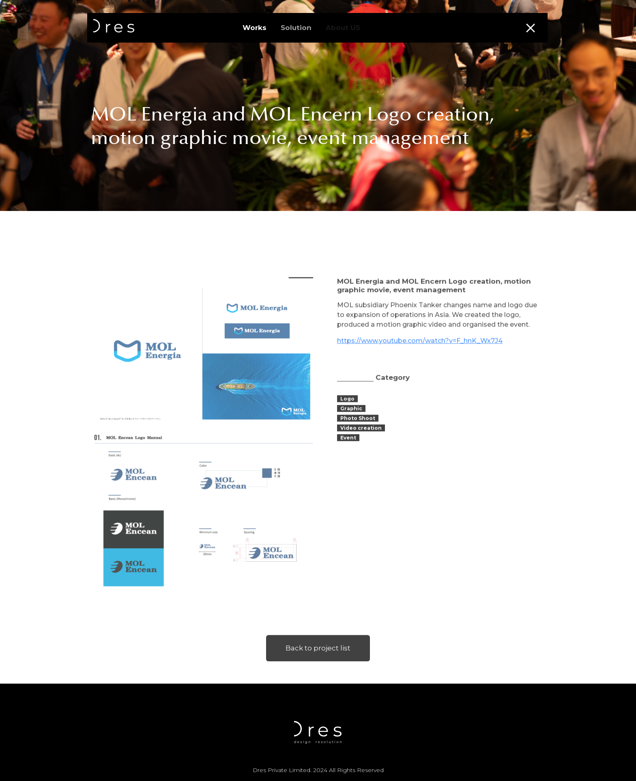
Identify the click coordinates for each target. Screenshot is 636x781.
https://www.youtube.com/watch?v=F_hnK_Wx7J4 (420, 356)
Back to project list (318, 663)
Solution (296, 28)
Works (254, 28)
